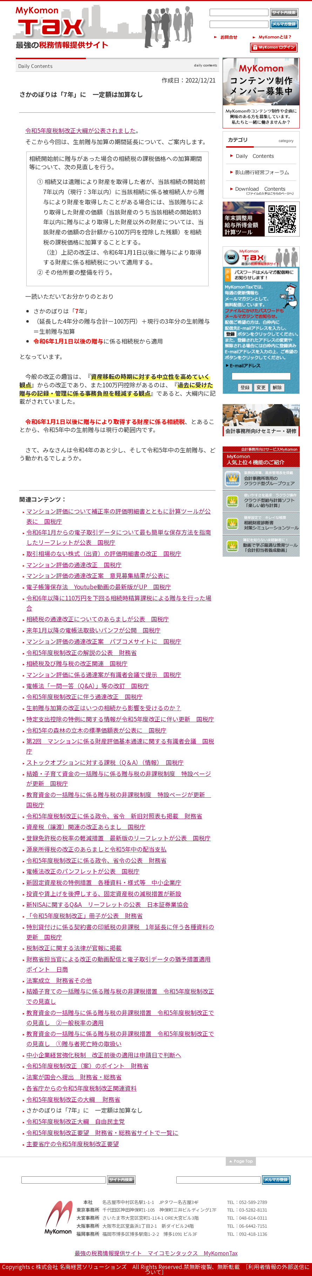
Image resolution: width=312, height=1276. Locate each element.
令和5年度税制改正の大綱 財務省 (73, 1099)
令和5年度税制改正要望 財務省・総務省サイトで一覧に (102, 1132)
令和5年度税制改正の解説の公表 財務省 (81, 652)
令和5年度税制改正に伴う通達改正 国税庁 (84, 696)
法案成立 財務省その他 (59, 980)
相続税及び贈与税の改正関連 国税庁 (77, 663)
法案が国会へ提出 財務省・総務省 (74, 1076)
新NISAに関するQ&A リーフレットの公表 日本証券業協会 (107, 904)
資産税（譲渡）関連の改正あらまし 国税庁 (85, 826)
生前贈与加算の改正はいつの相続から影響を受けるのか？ (103, 707)
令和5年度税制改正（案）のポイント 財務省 (87, 1065)
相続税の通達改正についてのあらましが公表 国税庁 (97, 618)
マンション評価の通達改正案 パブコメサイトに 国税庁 (103, 641)
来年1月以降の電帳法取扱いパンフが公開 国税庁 (93, 630)
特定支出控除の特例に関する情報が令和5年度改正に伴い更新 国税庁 (120, 718)
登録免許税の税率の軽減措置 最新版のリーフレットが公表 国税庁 (118, 837)
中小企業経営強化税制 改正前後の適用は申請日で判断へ (103, 1054)
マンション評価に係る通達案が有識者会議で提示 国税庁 (103, 674)
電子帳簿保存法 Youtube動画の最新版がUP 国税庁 (98, 586)
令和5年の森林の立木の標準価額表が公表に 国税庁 (96, 730)
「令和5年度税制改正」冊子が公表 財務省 (84, 915)
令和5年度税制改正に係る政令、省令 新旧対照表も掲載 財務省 (114, 815)
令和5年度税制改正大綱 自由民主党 (75, 1121)
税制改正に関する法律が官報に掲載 (74, 947)
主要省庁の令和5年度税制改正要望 (72, 1143)
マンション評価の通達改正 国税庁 (74, 564)
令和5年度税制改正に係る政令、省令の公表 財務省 (96, 860)
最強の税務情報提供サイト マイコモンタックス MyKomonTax (156, 1253)
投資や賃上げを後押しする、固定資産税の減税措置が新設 (103, 893)
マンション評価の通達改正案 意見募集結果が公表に (97, 575)
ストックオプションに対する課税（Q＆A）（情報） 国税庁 (105, 762)
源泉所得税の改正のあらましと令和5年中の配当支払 (96, 849)
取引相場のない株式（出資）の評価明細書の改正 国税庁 (103, 553)
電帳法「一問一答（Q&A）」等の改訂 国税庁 (87, 685)
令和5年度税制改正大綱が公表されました (80, 130)
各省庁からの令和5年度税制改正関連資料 (81, 1088)
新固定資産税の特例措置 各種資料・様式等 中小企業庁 (103, 882)
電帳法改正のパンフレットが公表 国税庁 (83, 871)
